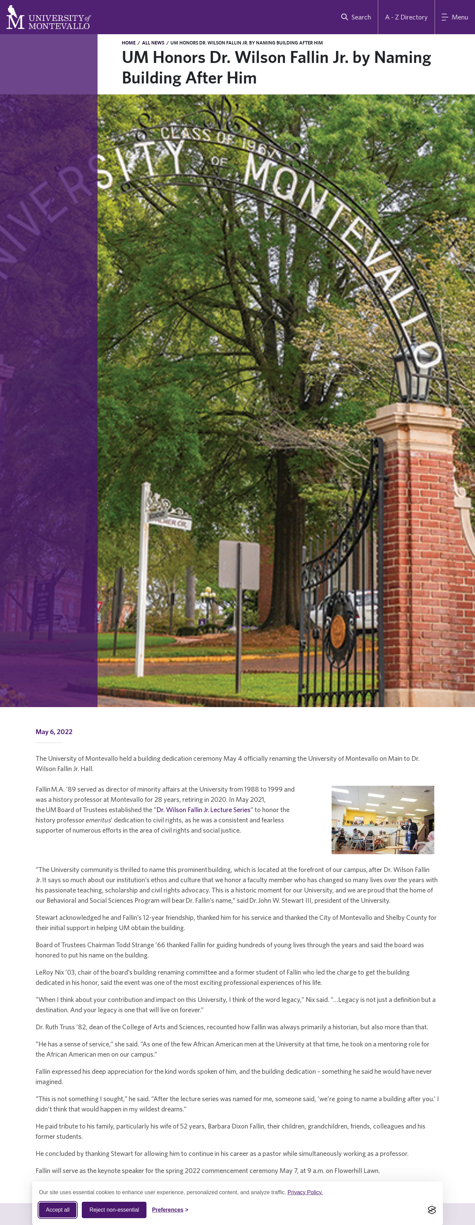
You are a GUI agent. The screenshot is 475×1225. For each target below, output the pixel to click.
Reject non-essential (114, 1210)
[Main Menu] (455, 17)
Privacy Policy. (305, 1192)
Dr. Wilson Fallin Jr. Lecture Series (203, 809)
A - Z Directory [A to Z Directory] (406, 17)
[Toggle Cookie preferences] (170, 1210)
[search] (354, 17)
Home (129, 42)
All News (153, 42)
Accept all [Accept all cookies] (57, 1210)
